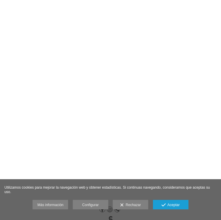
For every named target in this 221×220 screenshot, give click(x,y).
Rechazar (130, 205)
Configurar (90, 205)
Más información (50, 205)
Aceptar (171, 205)
